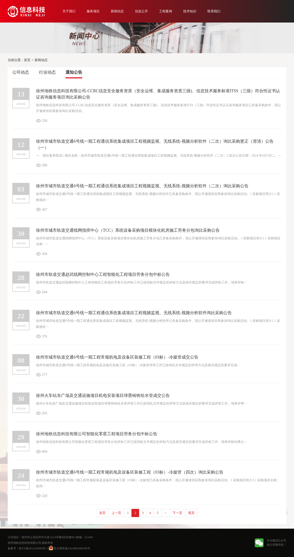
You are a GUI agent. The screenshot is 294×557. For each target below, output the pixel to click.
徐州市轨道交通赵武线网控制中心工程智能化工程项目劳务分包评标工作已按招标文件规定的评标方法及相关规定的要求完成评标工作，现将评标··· (141, 282)
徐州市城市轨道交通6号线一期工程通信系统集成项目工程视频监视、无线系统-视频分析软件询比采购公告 (134, 312)
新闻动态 (117, 11)
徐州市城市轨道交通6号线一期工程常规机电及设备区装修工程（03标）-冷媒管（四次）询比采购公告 (129, 472)
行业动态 (47, 72)
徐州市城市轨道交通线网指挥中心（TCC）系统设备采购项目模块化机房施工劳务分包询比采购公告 (128, 230)
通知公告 (73, 72)
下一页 (177, 513)
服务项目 (93, 11)
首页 (27, 60)
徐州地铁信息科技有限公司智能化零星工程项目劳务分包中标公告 (96, 434)
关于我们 (68, 11)
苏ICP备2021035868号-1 (33, 548)
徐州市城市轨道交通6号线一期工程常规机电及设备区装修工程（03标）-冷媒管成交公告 (117, 357)
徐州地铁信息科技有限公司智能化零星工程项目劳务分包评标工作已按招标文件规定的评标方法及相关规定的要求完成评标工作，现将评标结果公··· (141, 442)
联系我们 (213, 11)
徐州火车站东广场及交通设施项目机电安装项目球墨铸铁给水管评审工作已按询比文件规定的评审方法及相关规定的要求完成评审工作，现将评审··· (141, 403)
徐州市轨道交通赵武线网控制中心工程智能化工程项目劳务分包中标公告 (103, 274)
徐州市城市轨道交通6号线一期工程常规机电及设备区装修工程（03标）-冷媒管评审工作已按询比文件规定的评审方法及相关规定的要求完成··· (137, 365)
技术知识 (189, 11)
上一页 (116, 513)
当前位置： (16, 60)
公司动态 (20, 72)
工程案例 (165, 11)
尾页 (191, 513)
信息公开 (141, 11)
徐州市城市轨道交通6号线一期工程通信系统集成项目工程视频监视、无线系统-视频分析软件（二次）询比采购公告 (142, 186)
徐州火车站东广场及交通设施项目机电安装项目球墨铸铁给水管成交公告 (103, 395)
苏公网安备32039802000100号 (69, 548)
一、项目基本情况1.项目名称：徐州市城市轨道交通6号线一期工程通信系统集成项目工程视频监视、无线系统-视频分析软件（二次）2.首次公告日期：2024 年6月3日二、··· (158, 155)
